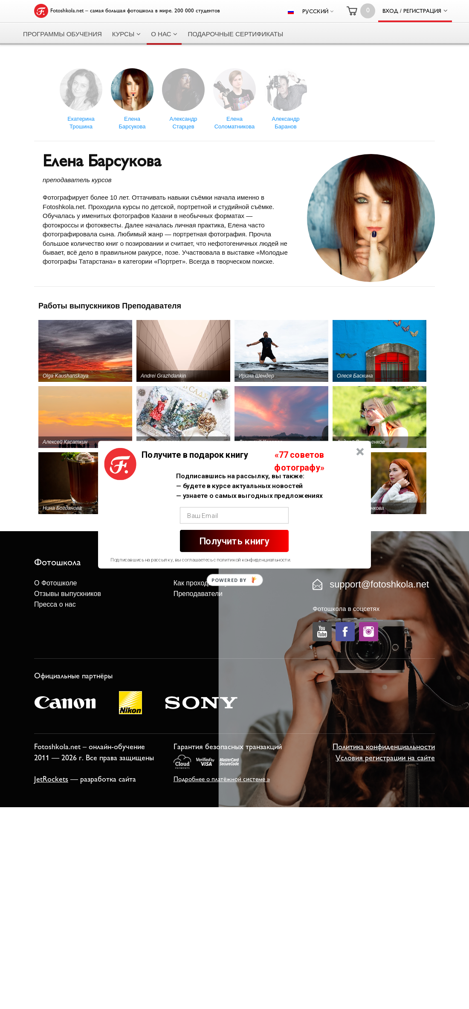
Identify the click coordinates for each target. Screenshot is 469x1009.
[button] (195, 454)
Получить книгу (234, 541)
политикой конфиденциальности (253, 559)
